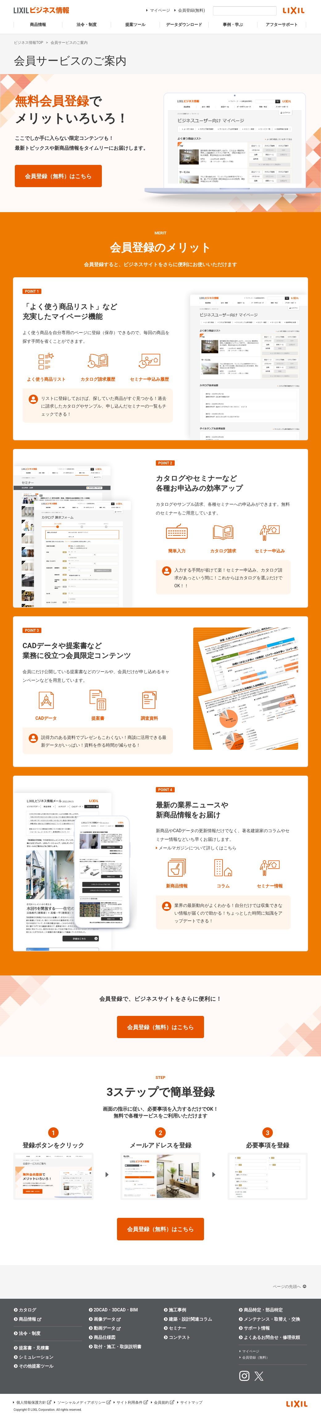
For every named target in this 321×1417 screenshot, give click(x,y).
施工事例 (175, 1309)
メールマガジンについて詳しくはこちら (197, 847)
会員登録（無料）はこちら (58, 176)
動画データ (105, 1328)
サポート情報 (254, 1328)
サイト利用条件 (130, 1402)
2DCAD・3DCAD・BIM (113, 1309)
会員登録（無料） (254, 1358)
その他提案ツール (33, 1366)
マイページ (157, 10)
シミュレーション (33, 1357)
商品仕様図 (102, 1337)
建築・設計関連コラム (188, 1319)
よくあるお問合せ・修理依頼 (269, 1337)
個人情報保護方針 (32, 1402)
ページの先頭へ (290, 1286)
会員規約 (162, 1402)
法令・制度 (27, 1333)
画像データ (105, 1319)
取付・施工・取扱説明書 (115, 1346)
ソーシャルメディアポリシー (82, 1402)
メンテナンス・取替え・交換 (269, 1319)
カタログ (25, 1309)
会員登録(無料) (189, 10)
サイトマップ (189, 1402)
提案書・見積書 (31, 1347)
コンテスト (177, 1337)
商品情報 (28, 1319)
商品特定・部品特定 (261, 1309)
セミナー (175, 1328)
